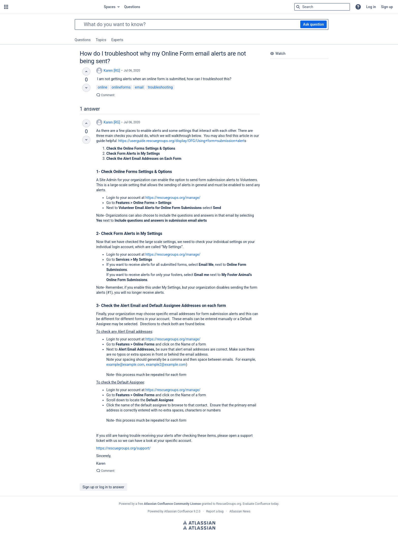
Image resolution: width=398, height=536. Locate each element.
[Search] (298, 7)
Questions (83, 40)
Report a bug (214, 511)
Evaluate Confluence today (260, 504)
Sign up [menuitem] (387, 7)
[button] (6, 7)
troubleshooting (160, 87)
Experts (117, 40)
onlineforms (121, 87)
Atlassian (199, 522)
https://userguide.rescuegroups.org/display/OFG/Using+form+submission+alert (181, 141)
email (139, 87)
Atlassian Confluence (178, 511)
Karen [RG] (112, 70)
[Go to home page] (55, 7)
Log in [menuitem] (371, 7)
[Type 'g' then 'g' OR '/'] (322, 7)
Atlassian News (240, 511)
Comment (105, 95)
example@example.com (125, 364)
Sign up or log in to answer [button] (103, 487)
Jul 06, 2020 (132, 70)
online (102, 87)
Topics (101, 40)
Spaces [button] (109, 7)
